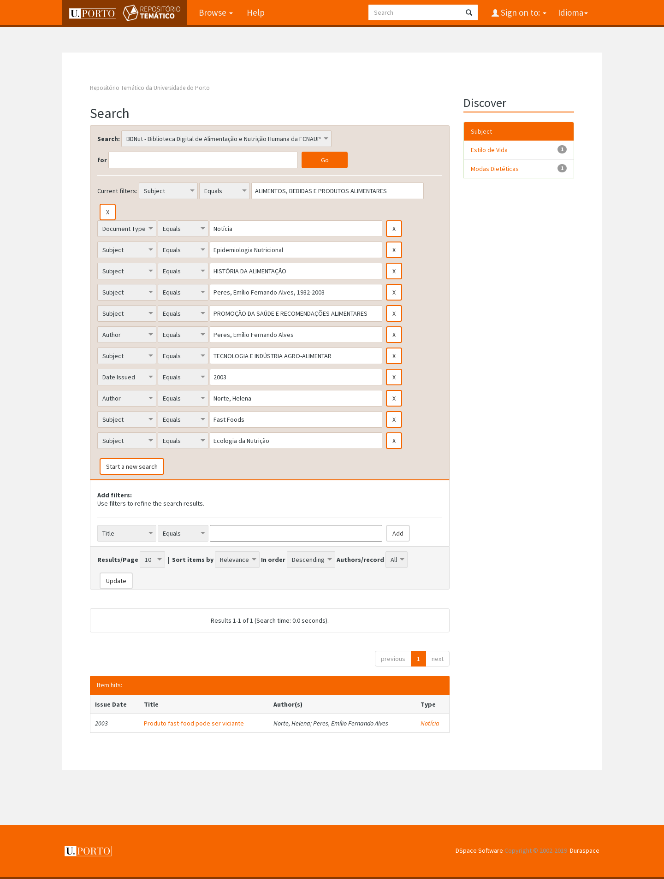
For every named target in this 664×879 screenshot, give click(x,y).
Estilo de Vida (489, 150)
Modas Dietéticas (495, 169)
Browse (216, 12)
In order (273, 559)
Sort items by (192, 559)
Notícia (430, 723)
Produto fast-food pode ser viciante (194, 723)
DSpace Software (479, 850)
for (102, 160)
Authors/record (360, 559)
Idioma (573, 12)
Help (256, 12)
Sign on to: (522, 12)
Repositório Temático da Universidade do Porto (150, 88)
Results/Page (117, 559)
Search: (108, 139)
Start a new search (132, 466)
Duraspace (584, 850)
